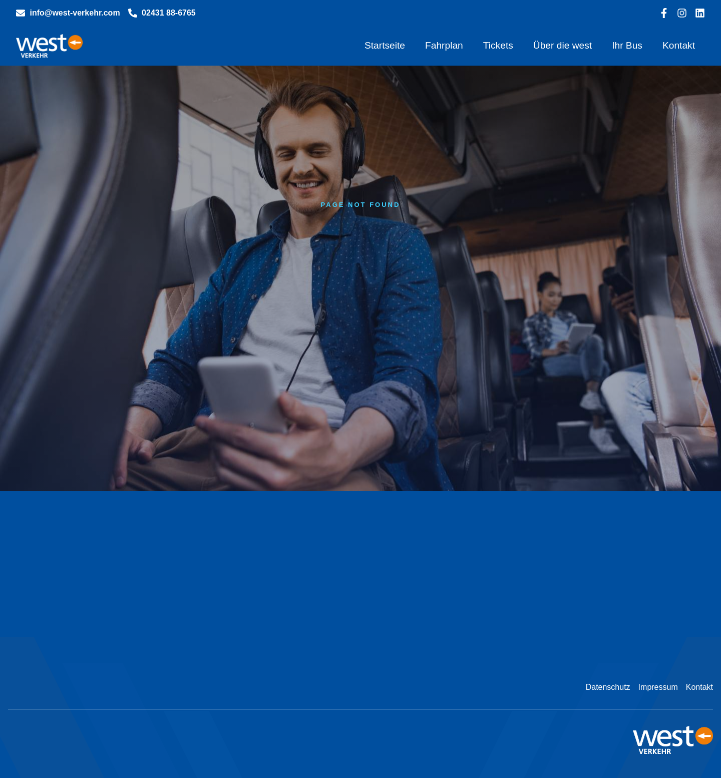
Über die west (562, 45)
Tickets (498, 45)
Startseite (385, 45)
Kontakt (678, 45)
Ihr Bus (627, 45)
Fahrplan (444, 45)
